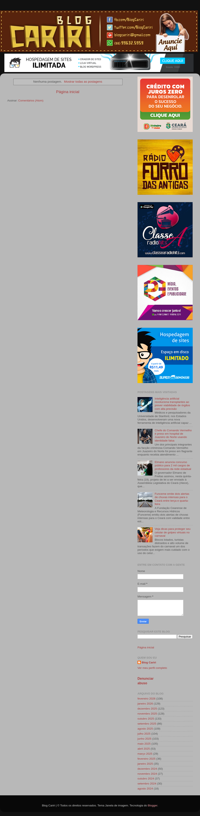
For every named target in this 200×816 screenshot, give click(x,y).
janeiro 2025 (145, 763)
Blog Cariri (149, 662)
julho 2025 (144, 733)
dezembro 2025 (147, 708)
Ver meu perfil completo (152, 667)
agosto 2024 (145, 788)
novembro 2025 (147, 713)
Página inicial (67, 92)
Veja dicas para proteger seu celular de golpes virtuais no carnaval (172, 532)
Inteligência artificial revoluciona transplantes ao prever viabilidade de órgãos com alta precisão (172, 403)
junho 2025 (144, 738)
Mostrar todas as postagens (83, 81)
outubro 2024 (146, 778)
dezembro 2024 (147, 768)
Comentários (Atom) (31, 100)
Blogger (152, 805)
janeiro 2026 (145, 703)
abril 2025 (144, 748)
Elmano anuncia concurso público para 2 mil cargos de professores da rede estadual (173, 465)
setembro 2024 (147, 783)
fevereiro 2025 (146, 758)
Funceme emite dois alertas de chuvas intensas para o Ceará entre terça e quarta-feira (172, 499)
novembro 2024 (147, 773)
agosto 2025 (145, 728)
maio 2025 (144, 743)
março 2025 (145, 753)
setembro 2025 (147, 723)
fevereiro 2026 (146, 698)
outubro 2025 (146, 718)
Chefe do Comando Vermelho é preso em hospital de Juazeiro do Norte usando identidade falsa (173, 435)
